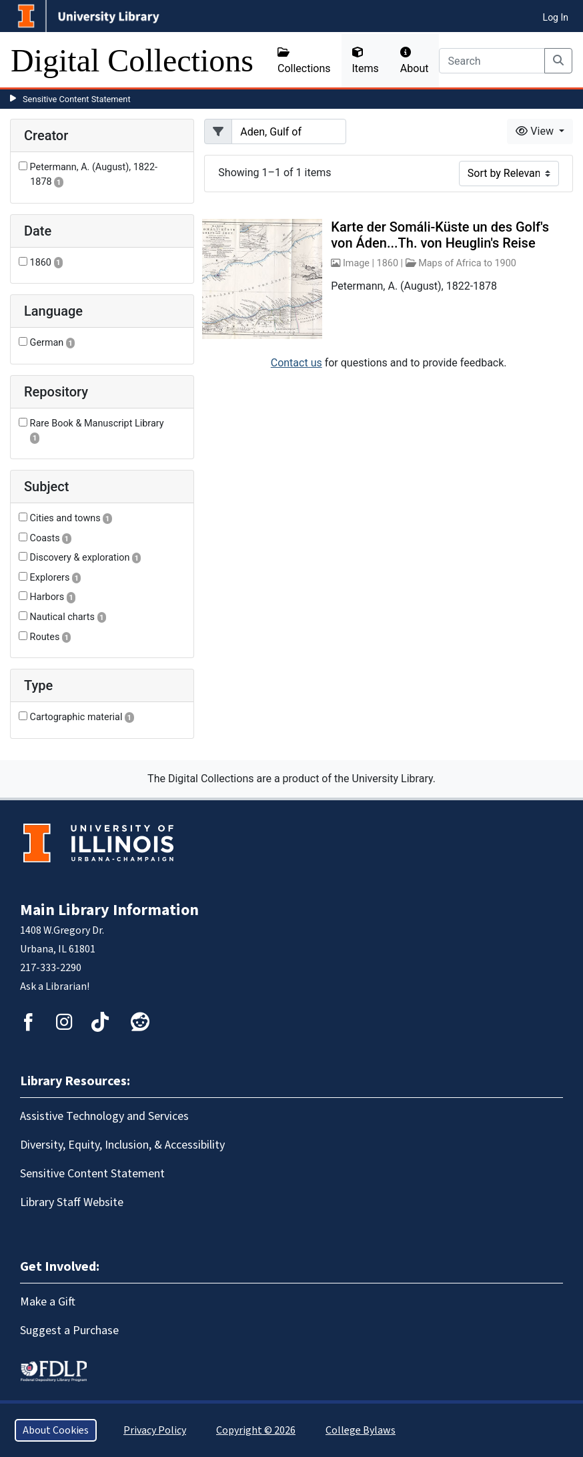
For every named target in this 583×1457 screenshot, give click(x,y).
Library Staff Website (71, 1202)
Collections (304, 61)
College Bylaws (361, 1430)
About (414, 61)
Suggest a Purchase (69, 1330)
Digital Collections (132, 60)
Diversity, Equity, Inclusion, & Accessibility (122, 1145)
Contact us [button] (296, 362)
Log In (555, 17)
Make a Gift (47, 1301)
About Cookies (56, 1430)
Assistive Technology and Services (104, 1116)
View (536, 131)
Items (365, 61)
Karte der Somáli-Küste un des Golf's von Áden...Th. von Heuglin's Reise (440, 235)
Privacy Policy (154, 1430)
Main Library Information (109, 910)
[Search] (492, 60)
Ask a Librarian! (54, 986)
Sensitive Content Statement (77, 99)
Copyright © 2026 (256, 1430)
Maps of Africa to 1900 (467, 263)
